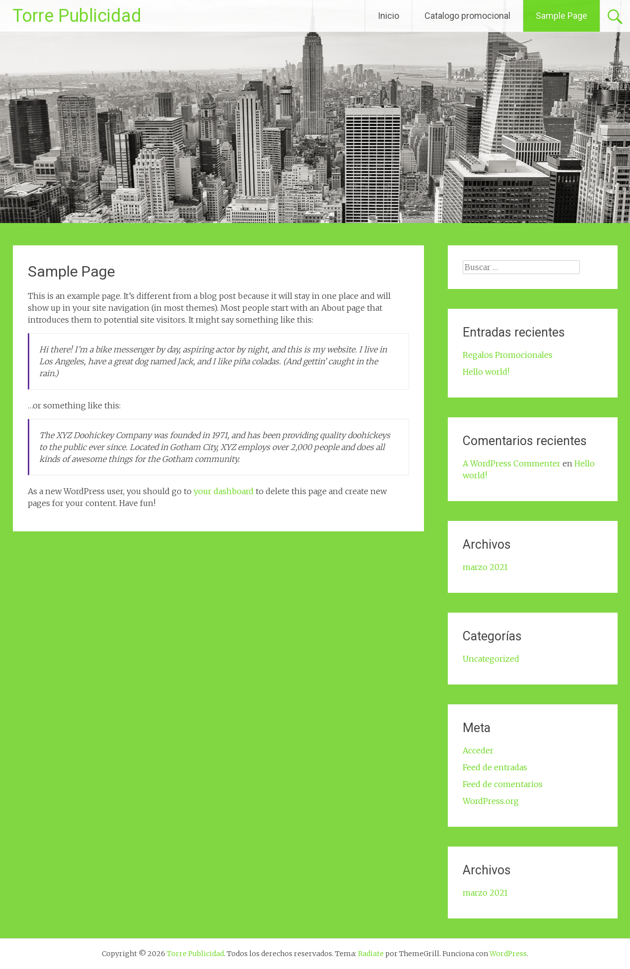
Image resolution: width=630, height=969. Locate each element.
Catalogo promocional (467, 15)
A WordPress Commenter (511, 463)
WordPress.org (491, 801)
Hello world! (486, 372)
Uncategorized (491, 659)
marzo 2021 (485, 567)
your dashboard (224, 491)
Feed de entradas (495, 767)
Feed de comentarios (503, 784)
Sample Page (561, 15)
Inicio (388, 15)
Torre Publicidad (76, 15)
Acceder (478, 750)
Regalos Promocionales (508, 355)
